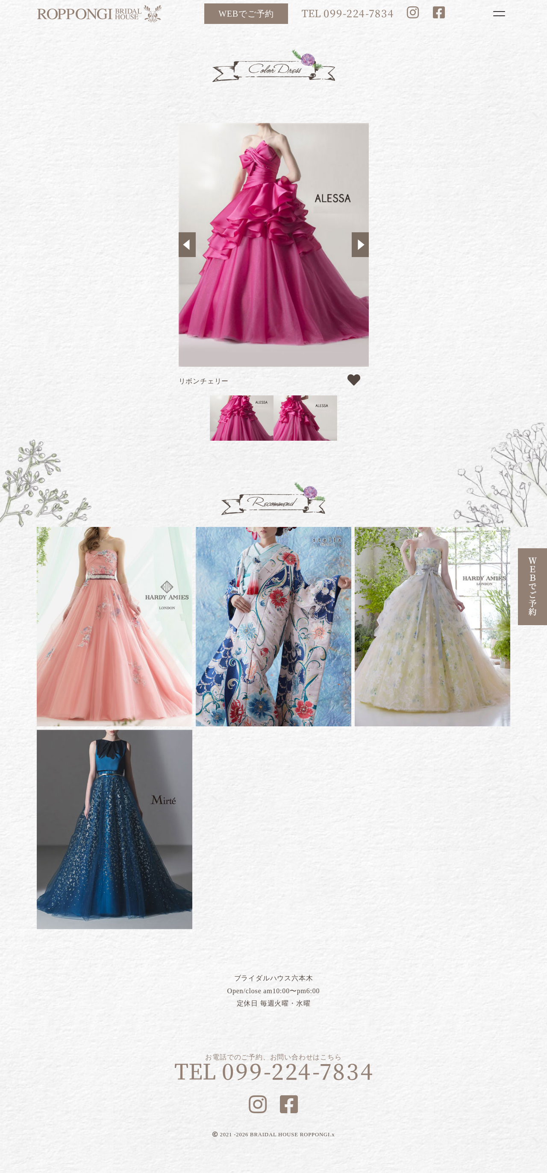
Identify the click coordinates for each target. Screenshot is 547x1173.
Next (360, 244)
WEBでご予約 (246, 13)
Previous (187, 244)
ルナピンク (114, 626)
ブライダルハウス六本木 (99, 13)
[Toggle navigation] (499, 14)
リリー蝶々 (273, 626)
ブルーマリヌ (114, 829)
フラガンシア (432, 626)
